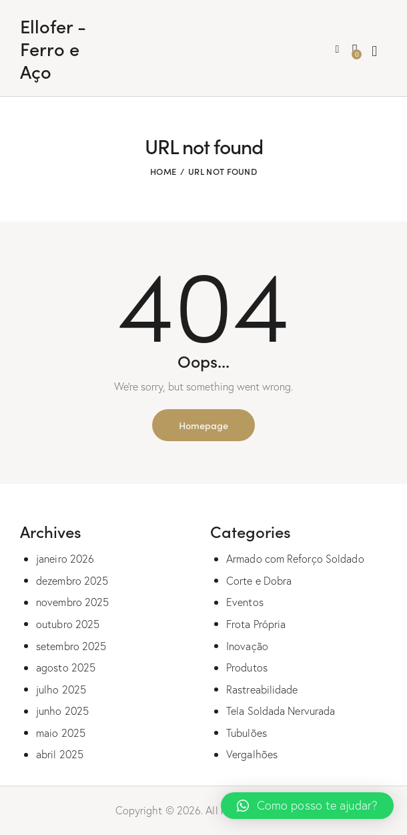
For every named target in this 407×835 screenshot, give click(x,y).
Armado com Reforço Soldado (295, 558)
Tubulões (246, 733)
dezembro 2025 (72, 580)
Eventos (245, 602)
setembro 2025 (71, 646)
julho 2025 (61, 689)
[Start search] (374, 51)
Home (163, 171)
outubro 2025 (67, 624)
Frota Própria (256, 624)
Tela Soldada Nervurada (280, 711)
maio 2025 (60, 733)
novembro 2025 (72, 602)
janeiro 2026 (65, 558)
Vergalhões (252, 754)
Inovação (247, 646)
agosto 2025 (65, 667)
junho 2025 (62, 711)
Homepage (203, 425)
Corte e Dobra (259, 580)
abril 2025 (59, 754)
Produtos (247, 667)
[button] (307, 805)
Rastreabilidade (262, 689)
